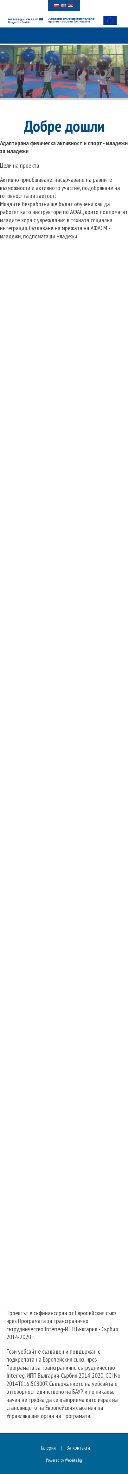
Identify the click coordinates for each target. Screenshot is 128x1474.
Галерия (48, 1447)
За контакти (78, 1447)
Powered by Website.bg (64, 1460)
